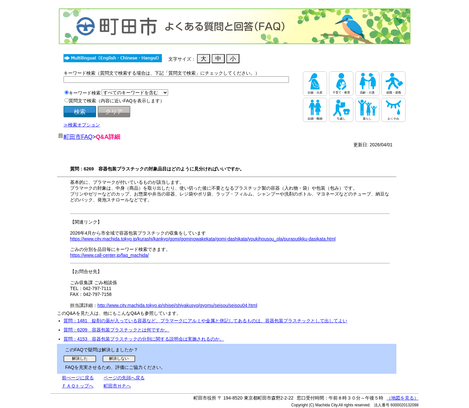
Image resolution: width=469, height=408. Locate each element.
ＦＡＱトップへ (77, 385)
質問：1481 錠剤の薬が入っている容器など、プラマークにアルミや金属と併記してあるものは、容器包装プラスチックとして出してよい (205, 320)
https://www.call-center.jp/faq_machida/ (109, 255)
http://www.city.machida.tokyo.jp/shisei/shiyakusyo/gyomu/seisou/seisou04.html (177, 305)
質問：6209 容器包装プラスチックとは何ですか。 (116, 329)
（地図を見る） (403, 398)
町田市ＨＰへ (117, 385)
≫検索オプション (82, 124)
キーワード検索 (85, 92)
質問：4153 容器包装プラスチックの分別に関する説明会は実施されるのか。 (144, 339)
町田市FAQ (78, 137)
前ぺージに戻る (78, 377)
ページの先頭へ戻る (124, 377)
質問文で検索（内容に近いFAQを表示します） (116, 100)
